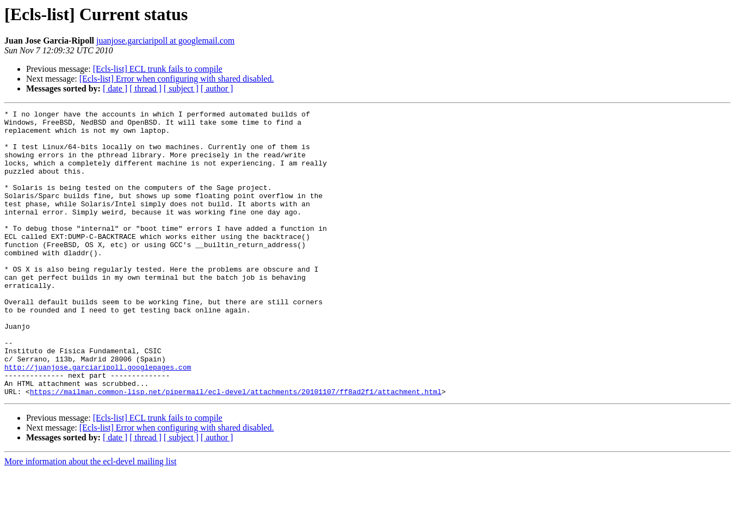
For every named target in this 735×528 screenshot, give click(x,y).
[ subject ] (181, 88)
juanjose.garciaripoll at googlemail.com (165, 40)
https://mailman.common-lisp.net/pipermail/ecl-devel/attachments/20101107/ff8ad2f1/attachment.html (236, 448)
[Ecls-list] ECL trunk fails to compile (158, 68)
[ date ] (115, 88)
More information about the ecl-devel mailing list (90, 518)
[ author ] (217, 88)
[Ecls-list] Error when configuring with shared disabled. (176, 78)
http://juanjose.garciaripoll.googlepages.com (97, 419)
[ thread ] (145, 88)
